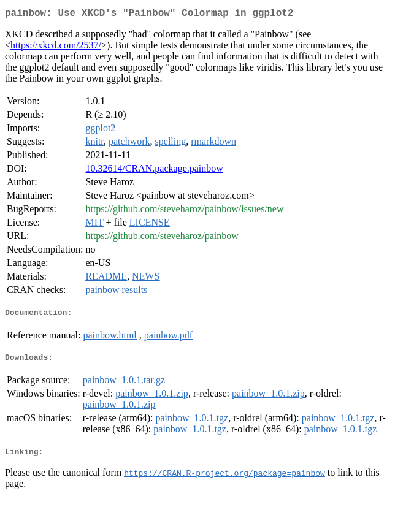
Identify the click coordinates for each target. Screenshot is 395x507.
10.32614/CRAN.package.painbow (154, 171)
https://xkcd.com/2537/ (55, 47)
